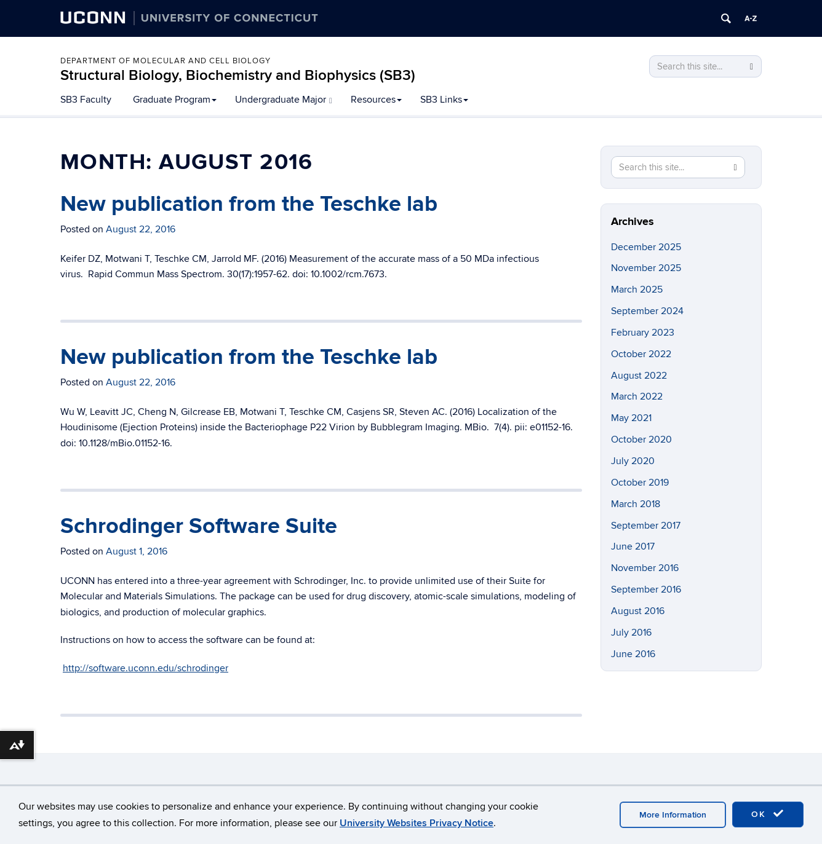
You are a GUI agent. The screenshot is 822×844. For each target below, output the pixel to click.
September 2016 (646, 589)
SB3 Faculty (85, 99)
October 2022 (641, 354)
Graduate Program (175, 99)
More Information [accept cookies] (672, 815)
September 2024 (647, 311)
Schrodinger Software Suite (198, 526)
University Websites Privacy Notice (416, 823)
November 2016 (645, 568)
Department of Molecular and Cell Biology (165, 61)
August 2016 (637, 611)
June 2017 (633, 546)
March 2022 (637, 396)
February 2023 (642, 332)
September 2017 (645, 525)
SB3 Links (444, 99)
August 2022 (639, 375)
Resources (376, 99)
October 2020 (641, 439)
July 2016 (631, 632)
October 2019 (640, 482)
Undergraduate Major (283, 99)
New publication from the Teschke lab (248, 204)
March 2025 (637, 289)
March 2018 (635, 504)
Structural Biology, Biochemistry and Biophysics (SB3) (237, 75)
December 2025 (646, 247)
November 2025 (646, 268)
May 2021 (631, 418)
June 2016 (633, 654)
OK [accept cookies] (767, 813)
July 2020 (633, 461)
